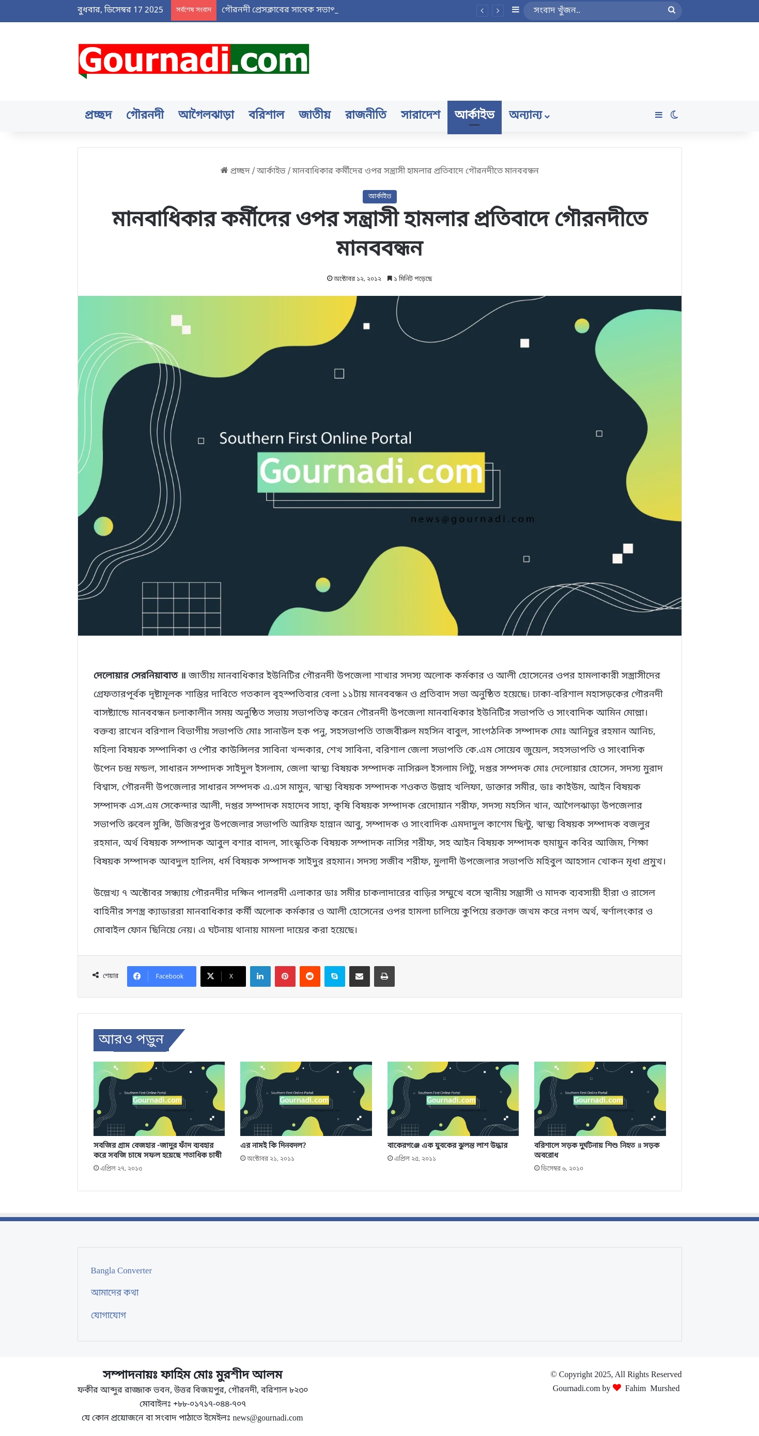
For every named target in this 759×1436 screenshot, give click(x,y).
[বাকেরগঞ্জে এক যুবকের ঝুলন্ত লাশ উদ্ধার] (453, 1099)
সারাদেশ (420, 115)
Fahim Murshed (652, 1387)
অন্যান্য (525, 115)
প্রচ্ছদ (98, 115)
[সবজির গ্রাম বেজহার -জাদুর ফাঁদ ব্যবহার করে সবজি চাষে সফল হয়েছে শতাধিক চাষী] (159, 1098)
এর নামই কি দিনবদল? (273, 1146)
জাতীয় (315, 115)
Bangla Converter (121, 1271)
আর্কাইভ (474, 115)
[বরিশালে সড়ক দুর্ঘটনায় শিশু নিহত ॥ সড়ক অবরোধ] (600, 1099)
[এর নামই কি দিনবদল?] (306, 1098)
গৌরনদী (145, 115)
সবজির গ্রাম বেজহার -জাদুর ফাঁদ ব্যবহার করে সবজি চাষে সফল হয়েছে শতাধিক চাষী (158, 1151)
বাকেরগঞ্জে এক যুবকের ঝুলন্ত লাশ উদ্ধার (447, 1146)
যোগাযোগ (108, 1316)
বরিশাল (266, 115)
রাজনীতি (365, 115)
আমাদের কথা (114, 1293)
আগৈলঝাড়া (206, 115)
